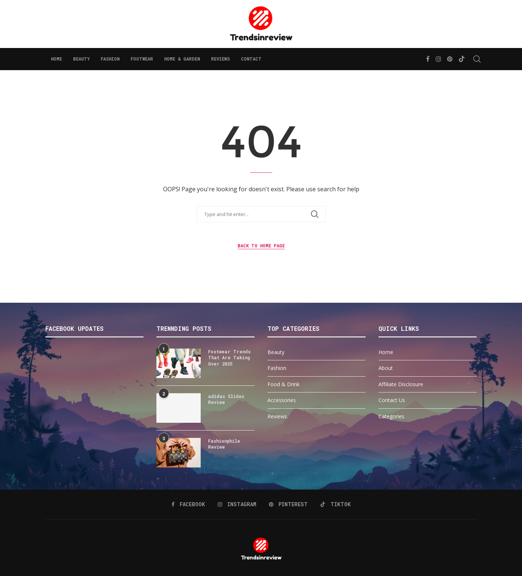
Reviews (220, 59)
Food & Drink (283, 384)
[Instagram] (438, 59)
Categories (391, 416)
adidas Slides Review (226, 399)
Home (56, 59)
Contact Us (391, 400)
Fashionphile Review (224, 444)
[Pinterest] (450, 59)
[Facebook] (428, 59)
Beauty (81, 59)
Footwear (142, 59)
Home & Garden (182, 59)
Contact (251, 59)
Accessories (281, 400)
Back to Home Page (261, 245)
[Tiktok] (462, 59)
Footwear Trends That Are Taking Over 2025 (229, 358)
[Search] (473, 59)
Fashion (110, 59)
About (385, 367)
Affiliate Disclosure (400, 384)
